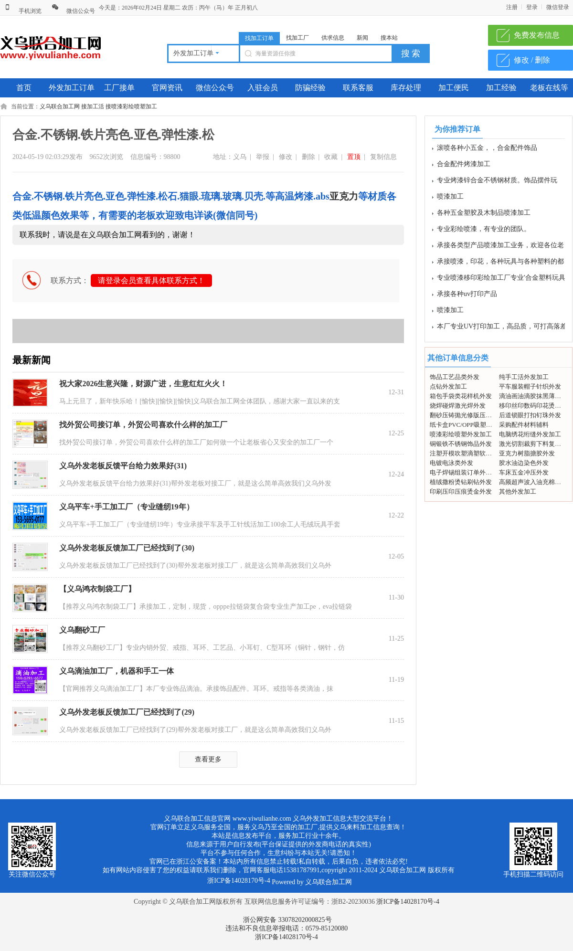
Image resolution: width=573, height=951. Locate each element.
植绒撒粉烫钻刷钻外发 (461, 482)
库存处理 (406, 88)
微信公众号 (73, 11)
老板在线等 (549, 88)
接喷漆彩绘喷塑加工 (131, 106)
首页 (24, 88)
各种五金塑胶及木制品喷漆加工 (484, 214)
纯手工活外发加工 (524, 376)
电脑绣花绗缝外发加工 (530, 434)
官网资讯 (167, 88)
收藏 (331, 156)
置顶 (354, 156)
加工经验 (501, 88)
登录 (532, 7)
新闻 (362, 37)
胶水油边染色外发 (524, 462)
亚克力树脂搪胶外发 (527, 453)
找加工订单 (259, 38)
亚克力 (343, 196)
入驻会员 (262, 88)
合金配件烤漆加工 (463, 165)
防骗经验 (310, 88)
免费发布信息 (537, 35)
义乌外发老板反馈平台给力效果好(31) (123, 466)
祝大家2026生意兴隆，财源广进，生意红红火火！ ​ (144, 384)
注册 (512, 7)
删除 (308, 156)
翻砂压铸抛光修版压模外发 (467, 415)
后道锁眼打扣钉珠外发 (530, 415)
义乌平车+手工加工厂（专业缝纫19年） (126, 507)
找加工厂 (297, 37)
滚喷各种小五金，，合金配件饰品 (487, 149)
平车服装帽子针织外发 (530, 386)
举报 (262, 156)
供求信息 (332, 37)
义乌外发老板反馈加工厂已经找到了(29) (126, 712)
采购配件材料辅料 (524, 424)
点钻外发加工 (448, 386)
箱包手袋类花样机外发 (461, 396)
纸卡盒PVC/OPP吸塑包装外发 (470, 424)
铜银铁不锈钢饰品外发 (461, 443)
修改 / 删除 (532, 60)
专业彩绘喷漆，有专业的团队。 (484, 230)
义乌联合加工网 (60, 106)
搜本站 (389, 37)
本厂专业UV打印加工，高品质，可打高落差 (502, 328)
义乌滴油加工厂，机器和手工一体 (116, 671)
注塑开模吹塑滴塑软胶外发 (467, 453)
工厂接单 (119, 88)
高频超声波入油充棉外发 (533, 482)
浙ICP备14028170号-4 (407, 901)
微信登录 (557, 7)
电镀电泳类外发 (451, 462)
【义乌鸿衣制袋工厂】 (97, 589)
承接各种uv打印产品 (467, 295)
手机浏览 (23, 11)
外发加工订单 (72, 88)
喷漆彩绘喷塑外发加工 (461, 434)
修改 (285, 156)
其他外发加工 (517, 491)
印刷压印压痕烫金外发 (461, 491)
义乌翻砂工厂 (82, 630)
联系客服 (358, 88)
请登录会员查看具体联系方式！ (151, 280)
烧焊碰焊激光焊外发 (458, 405)
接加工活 (92, 106)
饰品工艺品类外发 (454, 376)
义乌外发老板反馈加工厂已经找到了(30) (126, 548)
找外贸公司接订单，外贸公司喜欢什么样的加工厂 (143, 425)
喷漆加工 (450, 198)
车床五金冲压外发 (524, 472)
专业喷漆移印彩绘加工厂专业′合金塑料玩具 (501, 279)
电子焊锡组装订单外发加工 (467, 472)
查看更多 (208, 759)
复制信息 (383, 156)
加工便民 (453, 88)
